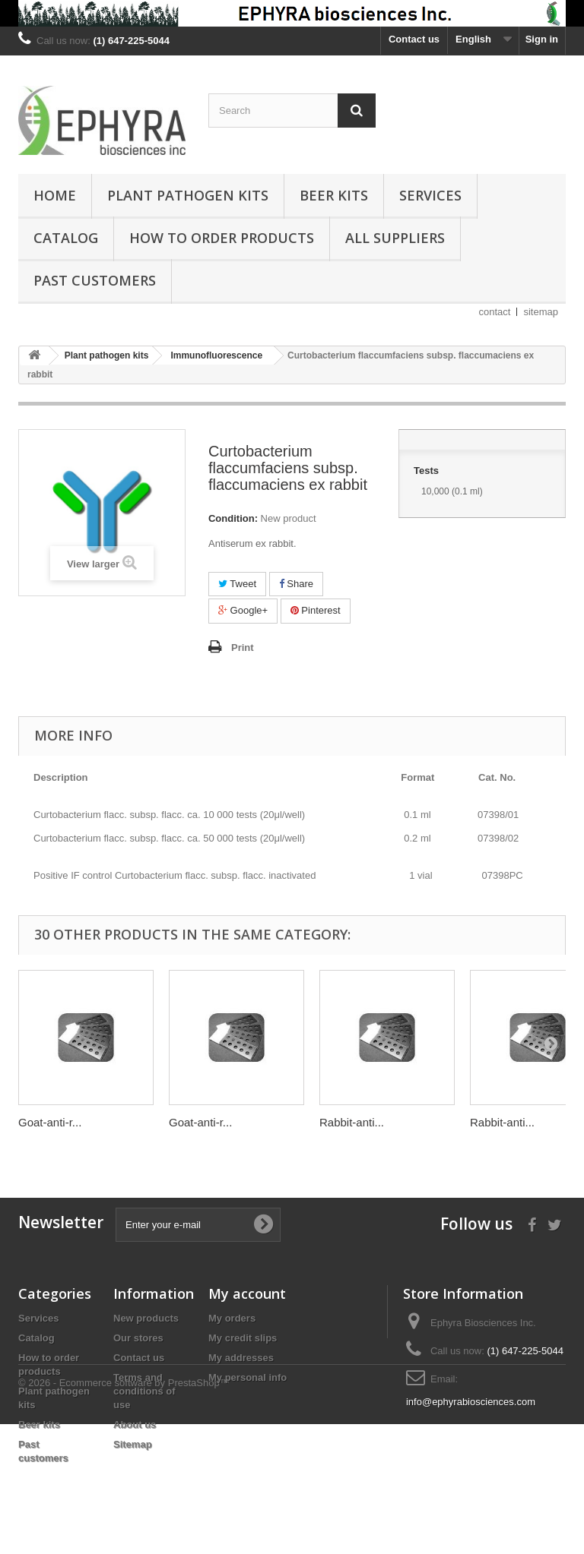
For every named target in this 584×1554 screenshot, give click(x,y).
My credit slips (242, 1338)
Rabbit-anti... (351, 1122)
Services (430, 195)
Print (242, 647)
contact (495, 311)
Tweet (237, 583)
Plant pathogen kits (187, 195)
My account (247, 1293)
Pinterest (315, 610)
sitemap (540, 311)
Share (296, 583)
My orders (232, 1318)
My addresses (241, 1357)
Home (54, 195)
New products (146, 1318)
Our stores (138, 1338)
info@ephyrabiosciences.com (470, 1401)
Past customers (94, 280)
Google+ (243, 610)
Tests (428, 470)
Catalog (65, 238)
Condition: (233, 518)
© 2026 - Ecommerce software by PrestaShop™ (124, 1512)
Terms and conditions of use (144, 1391)
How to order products (221, 238)
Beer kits (334, 195)
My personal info (247, 1377)
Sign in (541, 39)
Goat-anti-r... (49, 1122)
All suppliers (395, 238)
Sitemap (132, 1444)
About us (134, 1424)
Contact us (414, 39)
